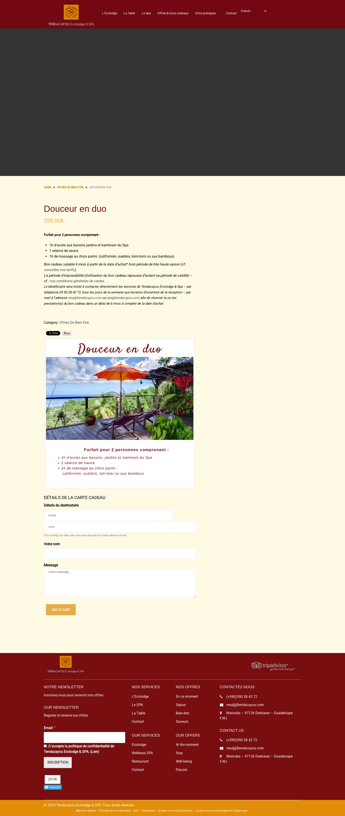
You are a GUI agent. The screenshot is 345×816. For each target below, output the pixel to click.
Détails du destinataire (61, 505)
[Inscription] (58, 762)
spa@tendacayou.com (123, 298)
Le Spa (146, 13)
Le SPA (137, 705)
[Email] (84, 737)
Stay (179, 753)
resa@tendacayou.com (84, 298)
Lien (94, 752)
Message (51, 565)
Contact (231, 13)
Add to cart (60, 609)
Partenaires (148, 810)
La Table (129, 13)
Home (47, 187)
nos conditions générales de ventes (77, 281)
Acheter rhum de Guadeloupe (175, 810)
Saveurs (182, 721)
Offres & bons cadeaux (173, 13)
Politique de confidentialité (114, 810)
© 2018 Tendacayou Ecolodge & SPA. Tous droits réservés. (89, 805)
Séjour (181, 705)
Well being (184, 761)
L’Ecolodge (109, 13)
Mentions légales (86, 810)
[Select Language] (253, 11)
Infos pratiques (205, 13)
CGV (136, 810)
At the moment (187, 745)
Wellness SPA (142, 753)
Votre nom (52, 544)
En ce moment (187, 696)
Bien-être (182, 713)
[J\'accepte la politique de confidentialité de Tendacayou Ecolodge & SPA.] (45, 746)
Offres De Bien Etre (70, 187)
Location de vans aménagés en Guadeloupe (221, 810)
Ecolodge (139, 745)
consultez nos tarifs (59, 270)
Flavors (181, 770)
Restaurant (140, 761)
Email (49, 727)
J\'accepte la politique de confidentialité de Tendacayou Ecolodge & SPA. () (79, 749)
